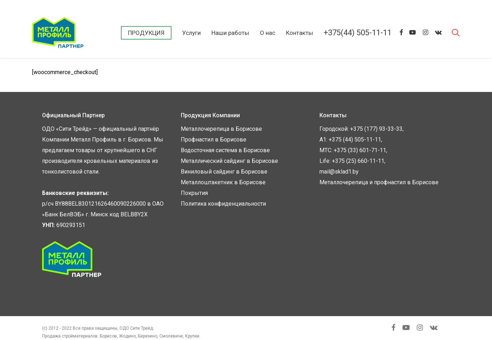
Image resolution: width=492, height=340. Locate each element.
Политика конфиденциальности (223, 203)
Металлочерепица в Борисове (221, 128)
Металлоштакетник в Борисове (223, 182)
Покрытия (194, 193)
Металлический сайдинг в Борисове (229, 161)
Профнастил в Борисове (213, 139)
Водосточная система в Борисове (225, 150)
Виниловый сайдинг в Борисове (224, 171)
